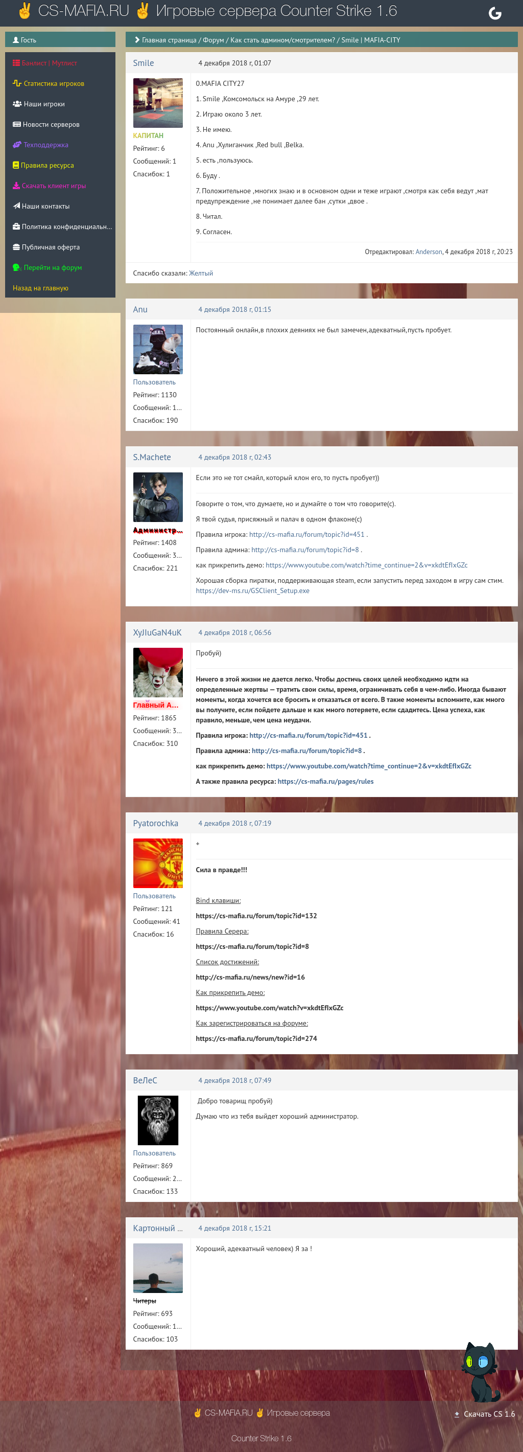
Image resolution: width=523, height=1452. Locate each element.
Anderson (429, 251)
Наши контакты (41, 206)
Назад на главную (40, 287)
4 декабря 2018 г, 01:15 (235, 309)
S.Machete (152, 457)
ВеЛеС (145, 1080)
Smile (143, 63)
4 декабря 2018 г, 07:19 (235, 823)
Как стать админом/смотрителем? (282, 39)
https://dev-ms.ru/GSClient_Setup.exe (253, 590)
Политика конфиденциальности (64, 226)
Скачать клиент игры (49, 185)
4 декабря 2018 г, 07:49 (235, 1080)
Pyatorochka (156, 823)
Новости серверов (46, 124)
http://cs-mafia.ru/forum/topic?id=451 (307, 534)
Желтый (201, 273)
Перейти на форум (47, 267)
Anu (140, 309)
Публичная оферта (46, 247)
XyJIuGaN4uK (157, 632)
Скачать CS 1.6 (484, 1414)
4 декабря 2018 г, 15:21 (235, 1228)
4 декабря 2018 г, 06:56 (235, 632)
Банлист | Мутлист (45, 62)
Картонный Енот (164, 1228)
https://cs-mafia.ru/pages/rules (326, 781)
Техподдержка (40, 144)
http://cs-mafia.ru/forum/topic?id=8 (305, 549)
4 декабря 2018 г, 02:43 (235, 457)
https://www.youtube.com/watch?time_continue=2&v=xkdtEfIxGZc (366, 565)
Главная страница (169, 39)
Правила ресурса (43, 165)
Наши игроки (39, 103)
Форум (213, 39)
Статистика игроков (48, 83)
